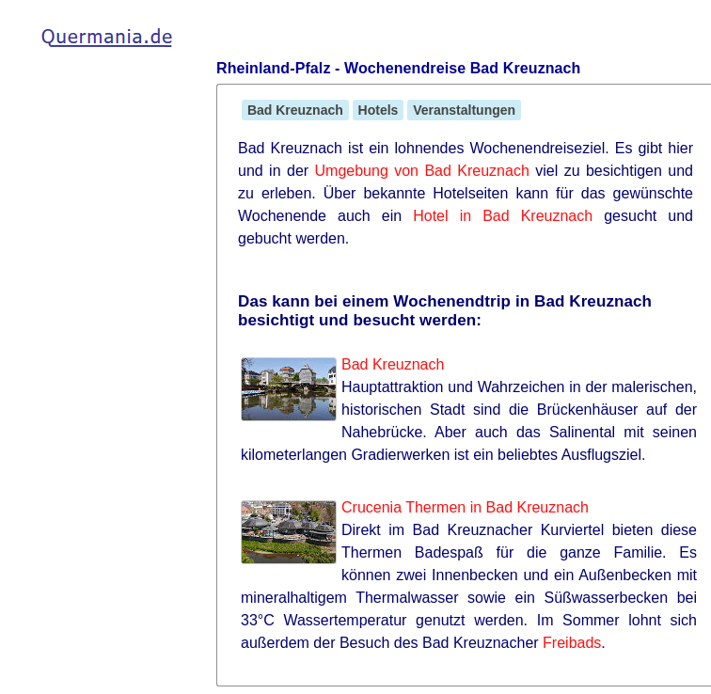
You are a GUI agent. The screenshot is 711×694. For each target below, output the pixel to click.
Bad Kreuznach (295, 110)
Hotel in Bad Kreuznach (502, 216)
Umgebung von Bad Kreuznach (422, 171)
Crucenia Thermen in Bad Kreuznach (465, 507)
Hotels (379, 110)
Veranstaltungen (464, 110)
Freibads (572, 643)
